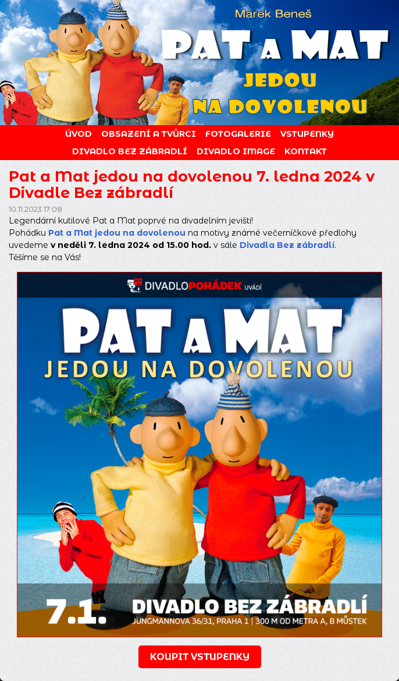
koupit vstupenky (200, 656)
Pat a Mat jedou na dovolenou (117, 233)
